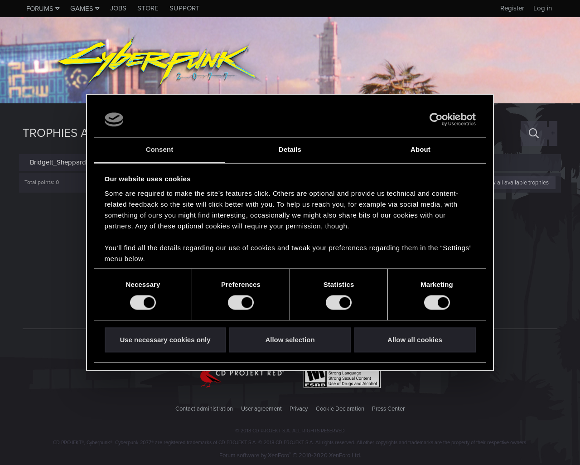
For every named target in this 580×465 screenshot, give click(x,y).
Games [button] (81, 9)
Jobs (118, 8)
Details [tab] (290, 149)
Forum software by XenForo (290, 455)
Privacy (299, 408)
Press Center (388, 408)
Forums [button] (39, 9)
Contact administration (204, 408)
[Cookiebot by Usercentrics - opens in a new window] (436, 119)
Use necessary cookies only (165, 340)
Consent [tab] (160, 149)
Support (184, 8)
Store (148, 8)
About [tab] (420, 149)
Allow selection (289, 340)
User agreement (261, 408)
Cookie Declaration (340, 408)
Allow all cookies (414, 340)
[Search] (534, 133)
